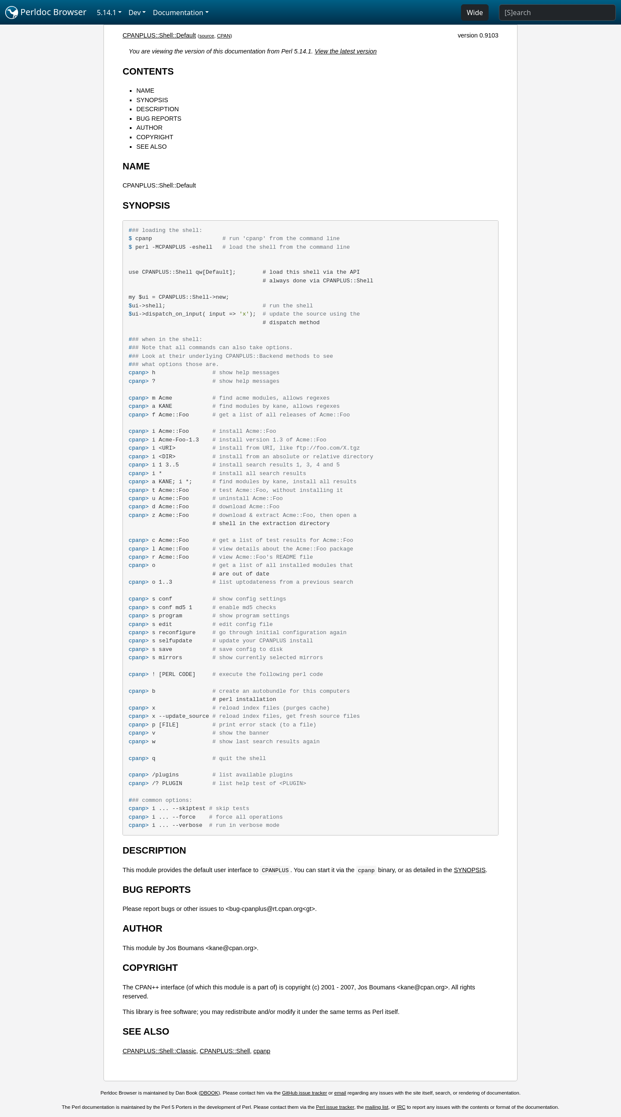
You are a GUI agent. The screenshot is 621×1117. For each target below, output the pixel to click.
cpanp (262, 1051)
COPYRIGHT (154, 137)
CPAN (223, 35)
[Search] (557, 12)
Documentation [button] (178, 12)
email (340, 1092)
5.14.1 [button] (106, 12)
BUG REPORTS (159, 118)
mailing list (377, 1107)
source (206, 35)
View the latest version (346, 51)
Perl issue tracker (335, 1107)
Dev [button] (135, 12)
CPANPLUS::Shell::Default (159, 35)
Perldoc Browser (46, 12)
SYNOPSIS (152, 100)
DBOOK (210, 1092)
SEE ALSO (151, 146)
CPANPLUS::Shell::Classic (159, 1051)
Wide (475, 12)
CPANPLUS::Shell (225, 1051)
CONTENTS (148, 71)
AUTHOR (149, 127)
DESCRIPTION (157, 109)
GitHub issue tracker (304, 1092)
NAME (145, 90)
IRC (401, 1107)
